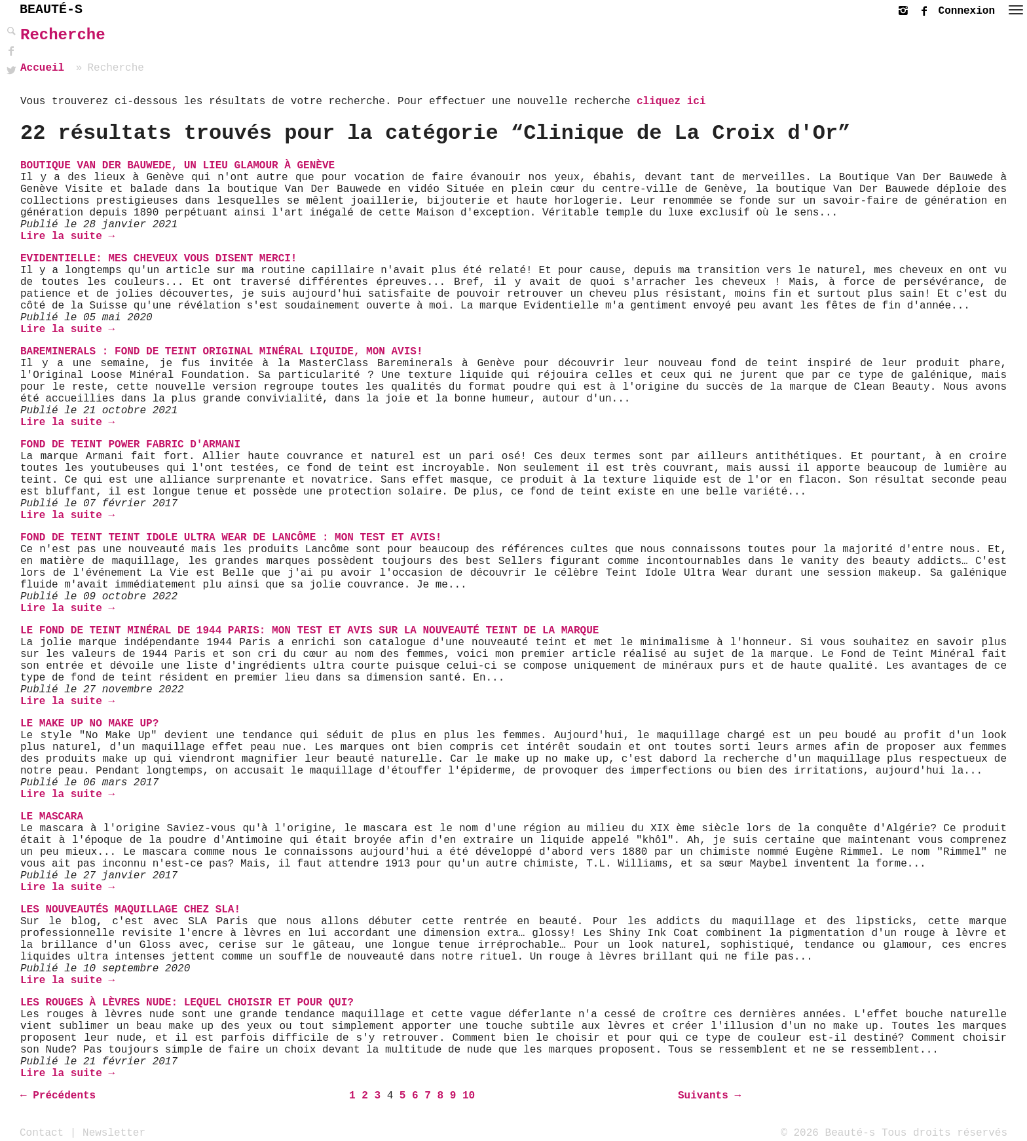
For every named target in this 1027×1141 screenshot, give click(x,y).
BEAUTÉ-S (51, 9)
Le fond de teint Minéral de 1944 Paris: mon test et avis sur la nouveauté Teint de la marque (309, 631)
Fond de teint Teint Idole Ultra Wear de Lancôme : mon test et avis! (230, 538)
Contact (42, 1132)
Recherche (62, 35)
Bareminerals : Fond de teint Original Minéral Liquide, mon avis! (221, 352)
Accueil (42, 68)
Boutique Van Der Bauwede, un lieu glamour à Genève (177, 166)
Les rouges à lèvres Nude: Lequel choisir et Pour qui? (187, 1003)
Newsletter (114, 1132)
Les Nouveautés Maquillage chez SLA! (130, 910)
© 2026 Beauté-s (828, 1132)
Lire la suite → (67, 236)
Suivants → (709, 1096)
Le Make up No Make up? (89, 724)
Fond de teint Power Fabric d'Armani (130, 445)
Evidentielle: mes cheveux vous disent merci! (158, 259)
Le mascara (51, 817)
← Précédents (58, 1096)
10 (468, 1096)
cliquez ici (671, 101)
